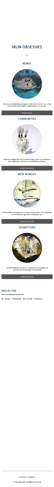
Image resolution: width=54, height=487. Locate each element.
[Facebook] (22, 477)
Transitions (38, 299)
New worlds (27, 299)
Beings (7, 299)
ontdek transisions (27, 277)
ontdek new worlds (27, 221)
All (3, 299)
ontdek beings (27, 113)
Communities (17, 299)
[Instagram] (31, 477)
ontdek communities (27, 168)
